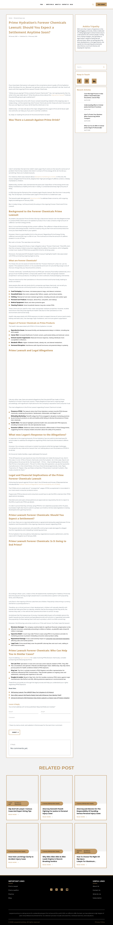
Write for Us (50, 4)
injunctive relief (35, 198)
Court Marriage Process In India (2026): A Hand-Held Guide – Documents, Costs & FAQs (93, 95)
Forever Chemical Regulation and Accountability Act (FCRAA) (39, 484)
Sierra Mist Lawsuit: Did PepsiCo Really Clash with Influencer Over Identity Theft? (36, 695)
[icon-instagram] (86, 81)
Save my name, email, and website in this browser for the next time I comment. (36, 725)
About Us (58, 4)
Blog (71, 4)
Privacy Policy (100, 922)
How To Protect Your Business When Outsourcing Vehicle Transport (93, 116)
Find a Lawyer (13, 886)
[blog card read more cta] (21, 815)
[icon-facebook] (79, 81)
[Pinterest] (67, 889)
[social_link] (51, 889)
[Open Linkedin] (94, 81)
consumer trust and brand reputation (57, 639)
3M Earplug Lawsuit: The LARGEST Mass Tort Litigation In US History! (32, 692)
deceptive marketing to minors (45, 177)
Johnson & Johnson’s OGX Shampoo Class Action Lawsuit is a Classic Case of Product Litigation (40, 698)
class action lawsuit (57, 95)
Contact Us (65, 4)
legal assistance (25, 658)
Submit (15, 732)
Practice (11, 894)
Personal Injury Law (19, 18)
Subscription (97, 898)
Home (10, 18)
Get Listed (101, 4)
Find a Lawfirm (13, 890)
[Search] (104, 67)
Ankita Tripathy (91, 26)
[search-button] (93, 4)
